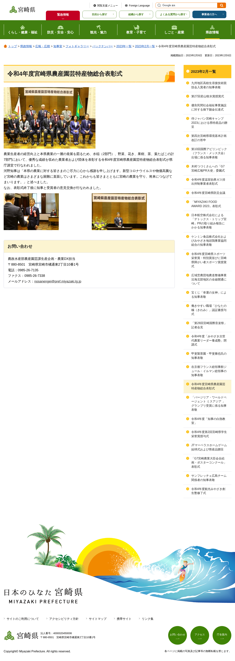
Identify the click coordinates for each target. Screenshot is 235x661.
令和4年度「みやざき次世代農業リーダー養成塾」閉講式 (209, 340)
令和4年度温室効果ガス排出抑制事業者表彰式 (208, 181)
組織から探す (136, 14)
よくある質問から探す (173, 14)
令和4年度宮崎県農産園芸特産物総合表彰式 (208, 386)
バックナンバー (102, 46)
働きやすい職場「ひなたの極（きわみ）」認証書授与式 (209, 310)
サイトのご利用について (23, 618)
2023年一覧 (124, 46)
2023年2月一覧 (145, 46)
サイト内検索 (158, 5)
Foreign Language (139, 5)
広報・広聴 (42, 46)
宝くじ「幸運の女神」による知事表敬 (209, 294)
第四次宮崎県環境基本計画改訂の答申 (209, 137)
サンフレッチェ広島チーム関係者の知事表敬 (209, 477)
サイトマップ (97, 618)
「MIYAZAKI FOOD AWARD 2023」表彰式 (206, 203)
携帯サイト (124, 618)
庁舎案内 (222, 634)
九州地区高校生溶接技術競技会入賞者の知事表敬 (209, 85)
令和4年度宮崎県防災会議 (208, 192)
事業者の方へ (209, 14)
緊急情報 (63, 14)
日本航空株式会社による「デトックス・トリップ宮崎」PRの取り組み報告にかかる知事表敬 (209, 221)
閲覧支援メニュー (107, 5)
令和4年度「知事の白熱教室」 (208, 420)
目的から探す (99, 14)
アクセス (200, 634)
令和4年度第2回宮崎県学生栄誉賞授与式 (209, 434)
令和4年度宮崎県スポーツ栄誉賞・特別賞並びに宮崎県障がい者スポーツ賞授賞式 (209, 260)
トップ (12, 46)
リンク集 (147, 618)
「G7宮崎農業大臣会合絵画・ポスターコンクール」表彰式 (209, 462)
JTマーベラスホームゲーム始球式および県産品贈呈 (209, 447)
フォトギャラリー (77, 46)
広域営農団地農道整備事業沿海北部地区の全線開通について (209, 279)
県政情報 (26, 46)
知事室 (57, 46)
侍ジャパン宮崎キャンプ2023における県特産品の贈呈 (209, 122)
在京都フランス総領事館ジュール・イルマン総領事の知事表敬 (209, 371)
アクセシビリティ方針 (64, 618)
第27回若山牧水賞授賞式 (207, 96)
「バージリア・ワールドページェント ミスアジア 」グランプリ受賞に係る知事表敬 (209, 403)
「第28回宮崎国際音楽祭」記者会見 (209, 325)
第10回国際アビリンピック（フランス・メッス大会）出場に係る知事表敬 (209, 153)
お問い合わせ (177, 634)
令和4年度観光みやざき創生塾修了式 (208, 491)
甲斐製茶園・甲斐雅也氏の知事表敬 (209, 355)
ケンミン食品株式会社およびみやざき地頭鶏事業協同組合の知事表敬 (209, 240)
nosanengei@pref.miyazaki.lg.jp (57, 281)
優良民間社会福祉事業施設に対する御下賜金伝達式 (209, 107)
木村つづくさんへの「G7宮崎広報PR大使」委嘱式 (208, 168)
